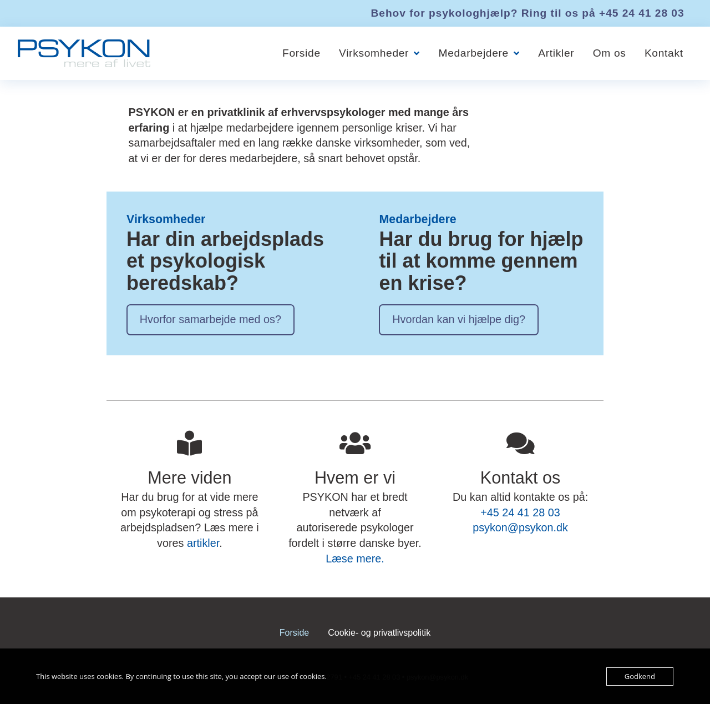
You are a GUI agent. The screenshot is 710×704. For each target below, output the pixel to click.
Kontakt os (520, 477)
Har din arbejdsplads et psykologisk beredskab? (225, 261)
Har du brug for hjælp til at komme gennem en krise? (481, 261)
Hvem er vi (355, 477)
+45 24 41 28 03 (641, 13)
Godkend (640, 676)
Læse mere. (355, 558)
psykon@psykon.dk (520, 527)
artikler (203, 543)
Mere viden (189, 477)
